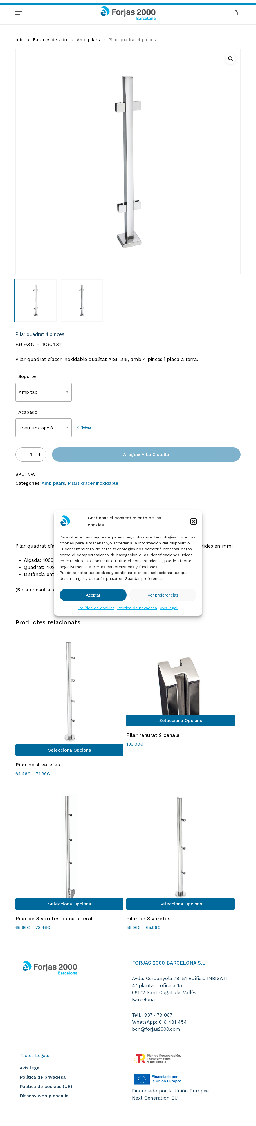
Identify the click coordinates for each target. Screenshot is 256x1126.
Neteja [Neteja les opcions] (86, 427)
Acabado (27, 412)
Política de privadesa (137, 608)
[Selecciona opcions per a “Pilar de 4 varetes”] (69, 750)
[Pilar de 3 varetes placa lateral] (69, 848)
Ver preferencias (162, 595)
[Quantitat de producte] (30, 454)
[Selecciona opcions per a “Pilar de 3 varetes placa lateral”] (69, 904)
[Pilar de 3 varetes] (180, 848)
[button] (193, 521)
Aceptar (93, 595)
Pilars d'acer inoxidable (93, 483)
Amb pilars (88, 39)
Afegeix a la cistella (146, 454)
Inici (19, 39)
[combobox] (43, 392)
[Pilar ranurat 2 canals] (180, 679)
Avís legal (169, 608)
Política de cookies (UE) (46, 1086)
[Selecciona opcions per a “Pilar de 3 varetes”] (180, 904)
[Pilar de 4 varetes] (69, 693)
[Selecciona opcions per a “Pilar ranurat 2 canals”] (180, 720)
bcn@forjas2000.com (156, 1029)
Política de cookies (96, 608)
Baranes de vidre (51, 39)
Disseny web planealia (44, 1095)
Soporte (27, 376)
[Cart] (234, 13)
